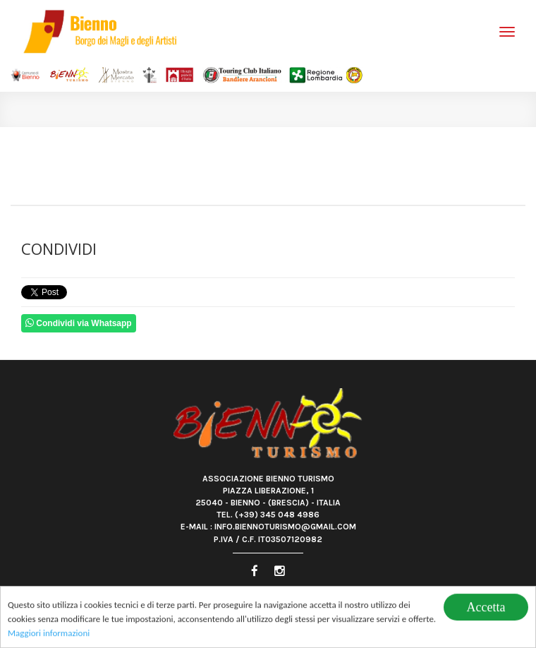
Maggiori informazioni (49, 634)
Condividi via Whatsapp (78, 323)
